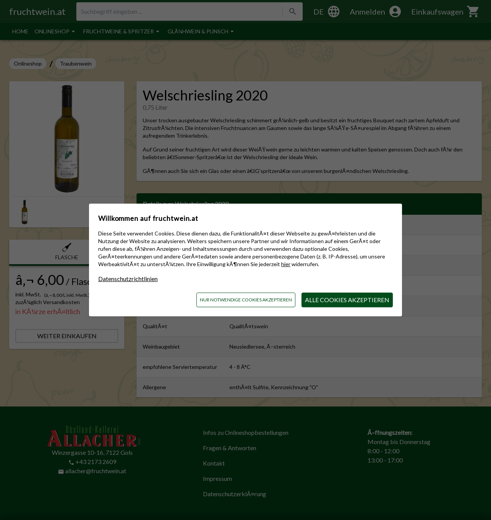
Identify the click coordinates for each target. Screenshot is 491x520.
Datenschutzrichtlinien (128, 278)
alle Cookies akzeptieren (347, 299)
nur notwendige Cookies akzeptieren (246, 300)
